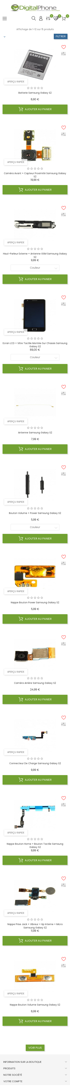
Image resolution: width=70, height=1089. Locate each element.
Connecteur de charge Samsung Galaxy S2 (35, 763)
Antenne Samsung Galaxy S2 (35, 432)
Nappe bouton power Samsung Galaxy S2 (35, 602)
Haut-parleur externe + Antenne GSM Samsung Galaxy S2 (35, 255)
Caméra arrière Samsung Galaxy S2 (35, 683)
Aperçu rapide (15, 81)
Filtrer (61, 36)
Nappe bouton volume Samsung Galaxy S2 (35, 1004)
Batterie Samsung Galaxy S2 (35, 92)
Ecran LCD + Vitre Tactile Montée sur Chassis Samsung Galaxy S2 (35, 344)
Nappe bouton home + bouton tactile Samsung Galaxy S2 (35, 845)
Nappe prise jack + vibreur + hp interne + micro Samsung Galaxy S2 (35, 926)
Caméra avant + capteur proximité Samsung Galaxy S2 (35, 175)
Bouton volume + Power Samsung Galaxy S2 (35, 513)
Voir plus (35, 1048)
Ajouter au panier (35, 109)
